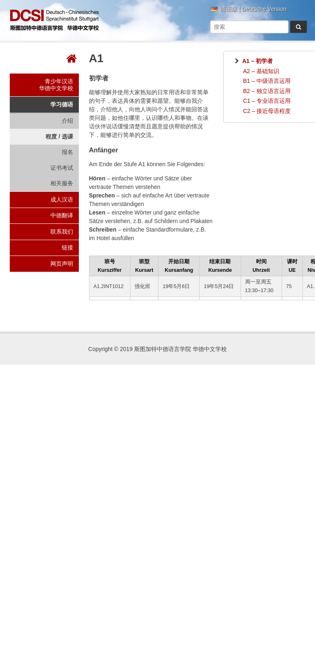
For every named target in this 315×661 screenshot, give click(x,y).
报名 (67, 152)
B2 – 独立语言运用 (267, 91)
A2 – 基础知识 (261, 71)
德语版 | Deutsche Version (253, 9)
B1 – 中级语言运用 (267, 81)
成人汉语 (61, 199)
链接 (67, 247)
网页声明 (61, 263)
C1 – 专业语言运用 (267, 101)
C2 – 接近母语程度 (267, 111)
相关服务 (61, 183)
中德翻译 (61, 215)
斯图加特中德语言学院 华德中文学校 (54, 20)
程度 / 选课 (59, 136)
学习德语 (61, 104)
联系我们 (61, 231)
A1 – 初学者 (257, 61)
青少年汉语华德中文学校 (56, 85)
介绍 (67, 120)
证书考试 (61, 168)
